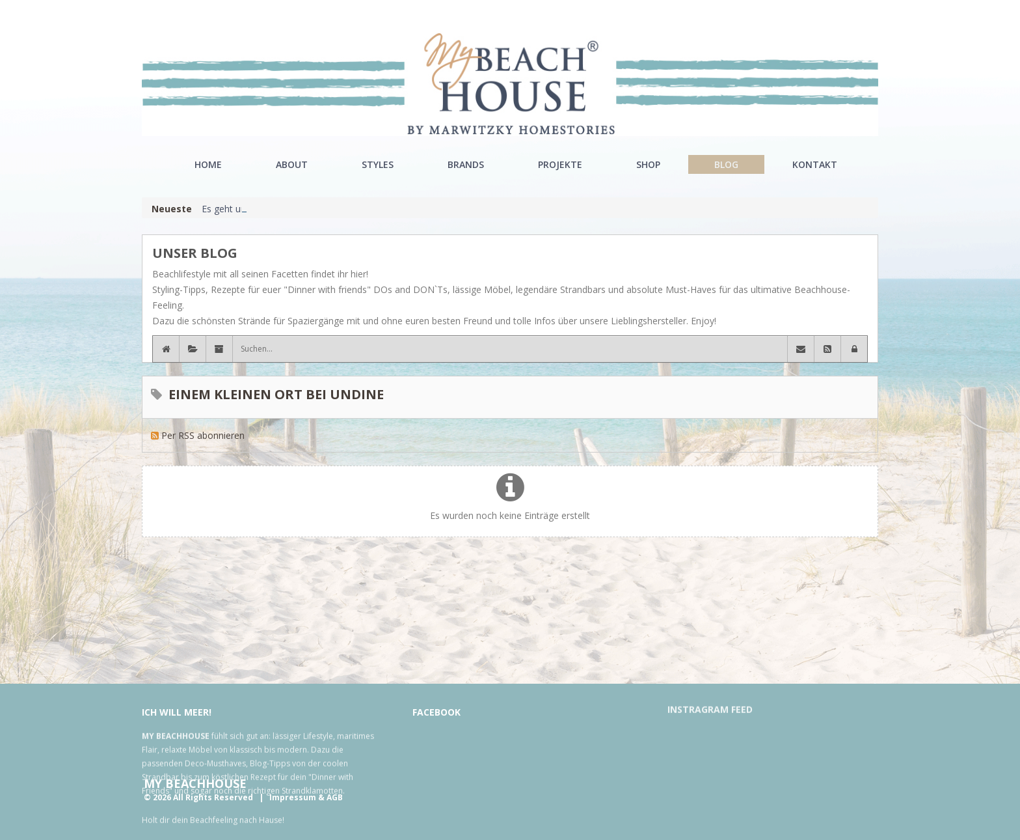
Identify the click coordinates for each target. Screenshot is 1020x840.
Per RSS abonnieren (203, 435)
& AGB (330, 797)
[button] (854, 349)
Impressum (292, 797)
